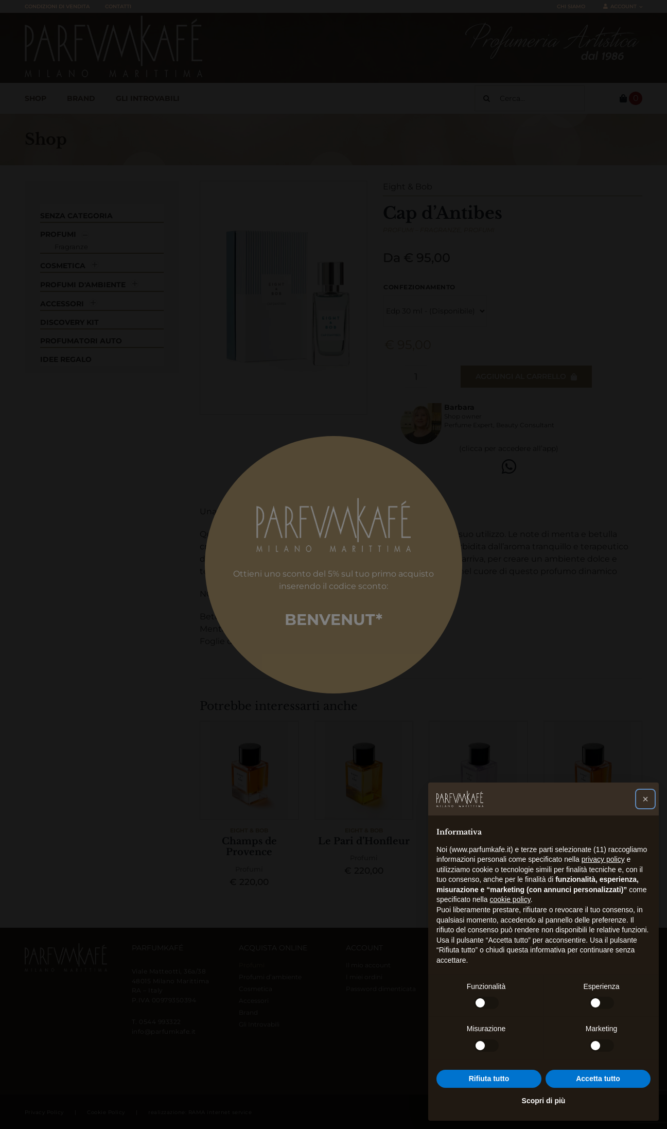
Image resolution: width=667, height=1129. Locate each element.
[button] (645, 799)
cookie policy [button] (510, 899)
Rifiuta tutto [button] (489, 1078)
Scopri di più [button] (544, 1101)
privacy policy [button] (603, 859)
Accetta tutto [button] (598, 1078)
